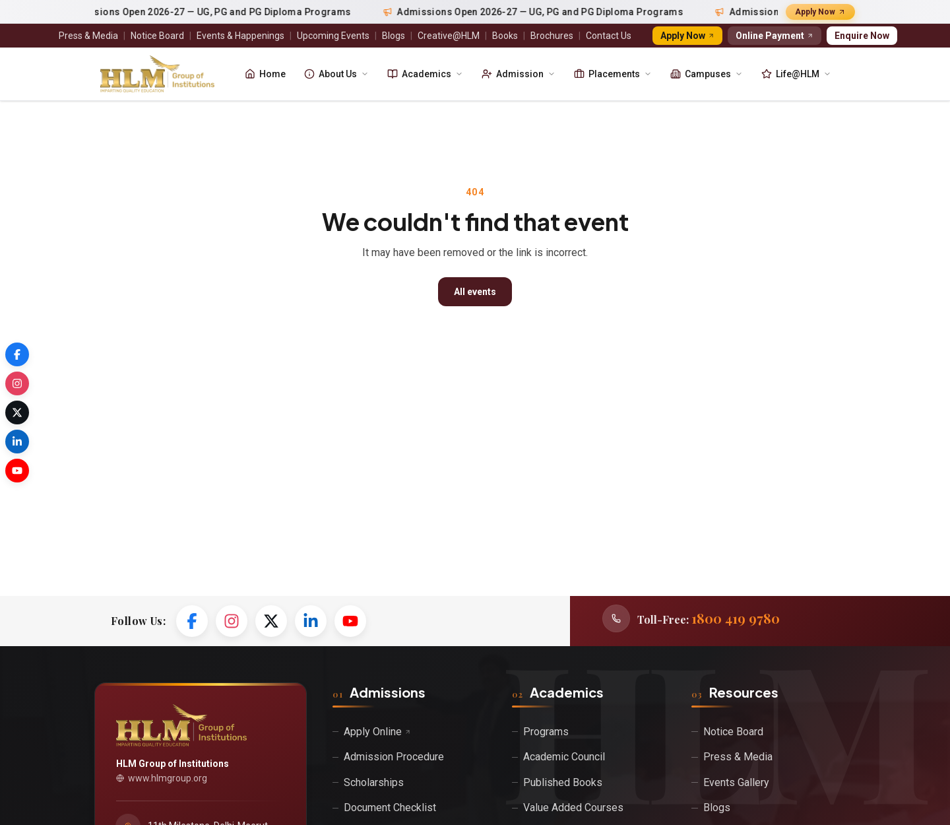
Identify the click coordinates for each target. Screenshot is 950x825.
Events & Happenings (240, 35)
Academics (425, 74)
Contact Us (608, 35)
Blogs (393, 35)
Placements (613, 74)
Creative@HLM (449, 35)
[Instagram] (231, 621)
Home (265, 74)
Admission (518, 74)
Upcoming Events (333, 35)
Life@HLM (796, 74)
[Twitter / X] (271, 621)
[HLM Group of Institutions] (157, 73)
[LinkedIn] (311, 621)
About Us (336, 74)
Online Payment (774, 35)
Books (505, 35)
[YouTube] (350, 621)
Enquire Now (862, 35)
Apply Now (820, 11)
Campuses (706, 74)
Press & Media (88, 35)
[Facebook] (192, 621)
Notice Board (157, 35)
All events (475, 291)
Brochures (551, 35)
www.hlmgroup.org (161, 778)
